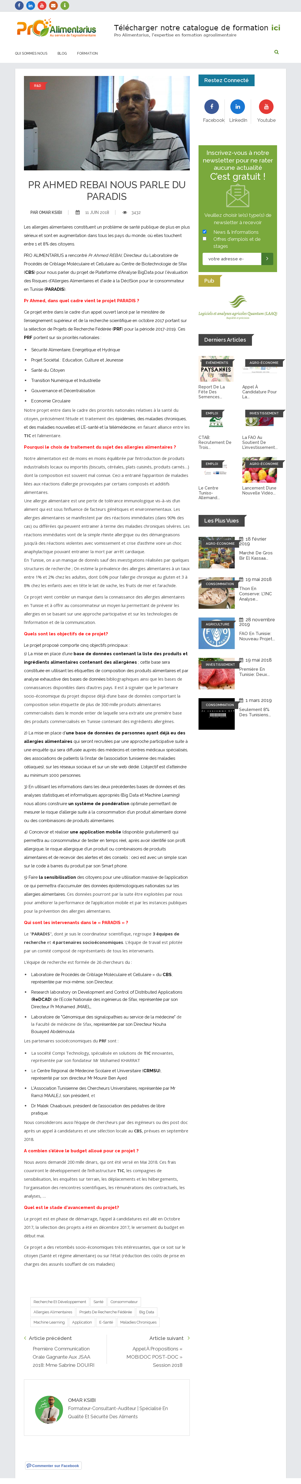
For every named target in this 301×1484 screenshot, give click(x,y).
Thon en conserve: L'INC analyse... (255, 594)
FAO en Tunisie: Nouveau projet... (257, 636)
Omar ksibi (46, 212)
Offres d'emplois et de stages (236, 242)
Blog (62, 53)
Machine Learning (49, 1322)
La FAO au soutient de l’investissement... (260, 442)
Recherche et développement (60, 1302)
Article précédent (48, 1338)
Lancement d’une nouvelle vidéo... (259, 490)
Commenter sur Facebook (53, 1465)
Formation (87, 53)
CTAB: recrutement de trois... (215, 442)
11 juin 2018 (92, 212)
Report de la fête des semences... (212, 392)
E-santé (106, 1322)
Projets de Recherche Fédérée (105, 1312)
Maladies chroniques (138, 1322)
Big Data (146, 1312)
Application (82, 1322)
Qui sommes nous (31, 53)
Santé (98, 1302)
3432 (132, 212)
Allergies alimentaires (53, 1312)
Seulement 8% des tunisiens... (255, 712)
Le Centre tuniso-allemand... (209, 493)
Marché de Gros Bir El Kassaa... (256, 555)
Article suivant (169, 1338)
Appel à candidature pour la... (259, 392)
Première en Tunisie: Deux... (254, 672)
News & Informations (236, 232)
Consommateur (124, 1302)
